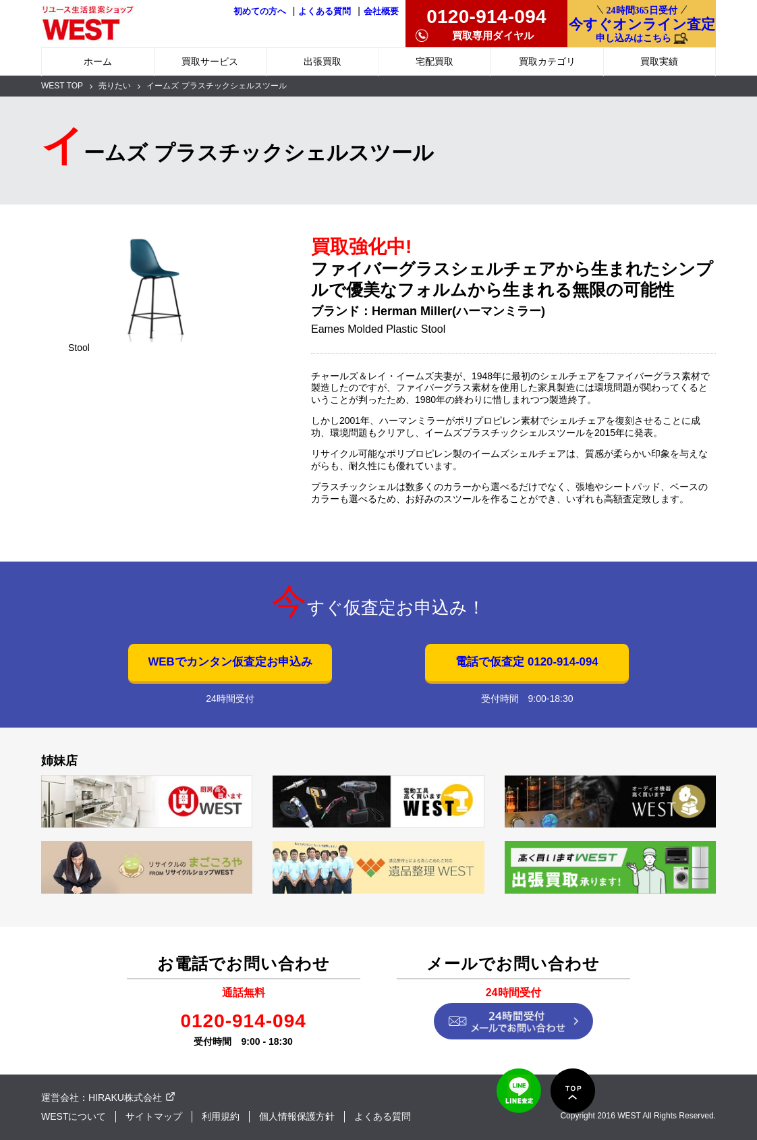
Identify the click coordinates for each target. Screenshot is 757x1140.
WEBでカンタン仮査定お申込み (230, 661)
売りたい (115, 85)
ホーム (98, 61)
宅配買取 (434, 61)
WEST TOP (62, 85)
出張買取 (322, 61)
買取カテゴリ (547, 61)
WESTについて (73, 1116)
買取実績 (659, 61)
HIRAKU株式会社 (125, 1097)
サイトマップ (153, 1116)
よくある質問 (324, 11)
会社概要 (381, 11)
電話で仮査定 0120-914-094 (526, 661)
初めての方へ (259, 11)
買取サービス (209, 61)
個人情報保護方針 (297, 1116)
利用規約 (221, 1116)
